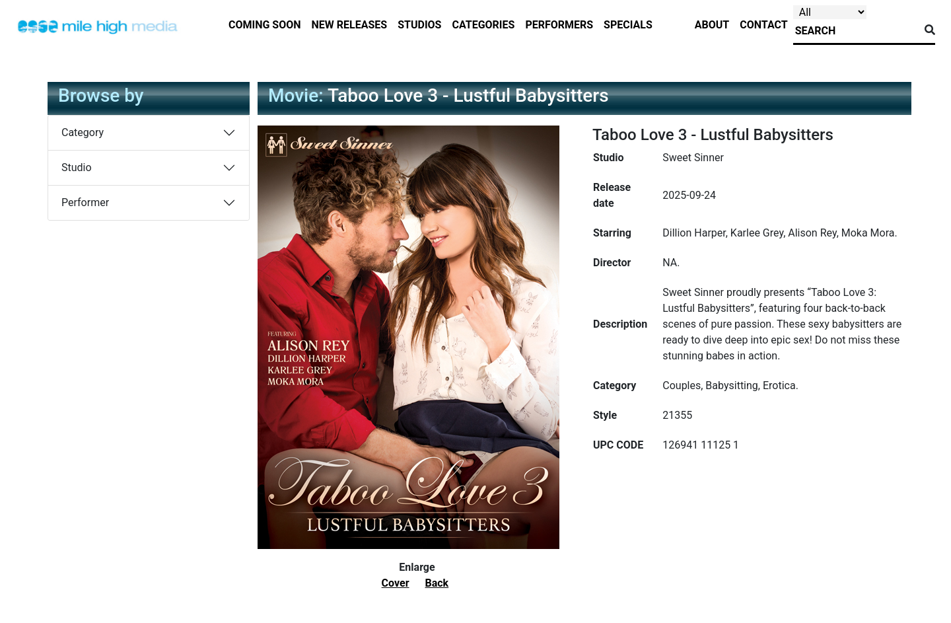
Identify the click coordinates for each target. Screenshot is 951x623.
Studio (76, 167)
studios (419, 24)
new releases (350, 24)
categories (483, 24)
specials (628, 24)
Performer (85, 202)
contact (763, 24)
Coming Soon (265, 24)
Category (82, 132)
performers (559, 24)
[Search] (856, 31)
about (712, 24)
